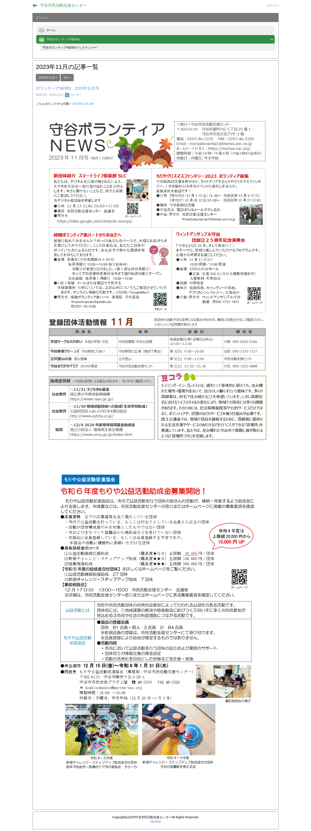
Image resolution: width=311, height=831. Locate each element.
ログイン (273, 5)
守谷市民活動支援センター (63, 5)
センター (73, 94)
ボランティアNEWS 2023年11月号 (67, 88)
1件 (67, 77)
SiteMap (155, 821)
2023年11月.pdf (82, 103)
